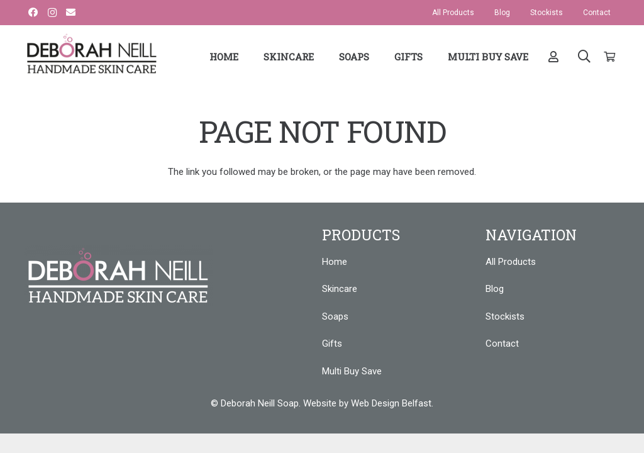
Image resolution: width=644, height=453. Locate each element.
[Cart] (609, 56)
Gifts (332, 343)
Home (334, 261)
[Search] (584, 56)
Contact (502, 343)
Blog (495, 288)
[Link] (92, 53)
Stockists (505, 316)
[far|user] (555, 56)
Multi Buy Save (352, 371)
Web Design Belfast (391, 403)
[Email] (71, 12)
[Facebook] (33, 12)
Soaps (335, 316)
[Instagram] (52, 12)
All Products (511, 261)
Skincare (339, 288)
